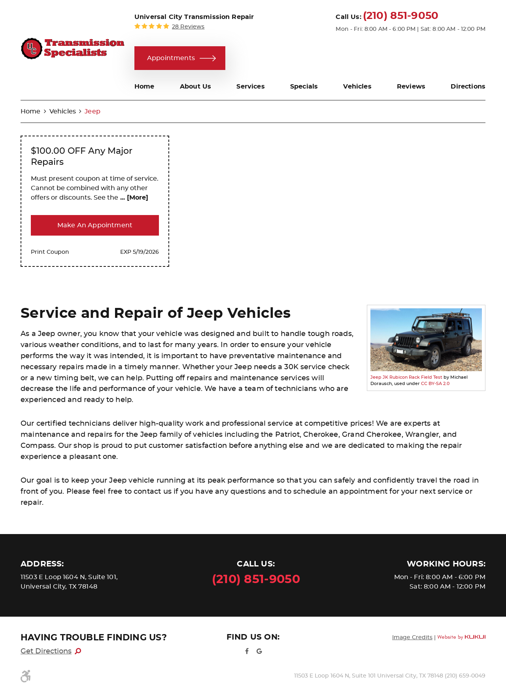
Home (144, 86)
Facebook (247, 651)
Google (259, 651)
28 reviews (188, 27)
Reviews (411, 86)
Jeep (92, 111)
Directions (468, 86)
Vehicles (357, 86)
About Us (195, 86)
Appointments (171, 58)
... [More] (133, 197)
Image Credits (412, 637)
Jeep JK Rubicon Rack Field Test (406, 377)
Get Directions (46, 651)
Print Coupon (50, 252)
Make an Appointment (94, 225)
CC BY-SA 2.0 (435, 383)
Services (250, 86)
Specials (304, 86)
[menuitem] (144, 86)
